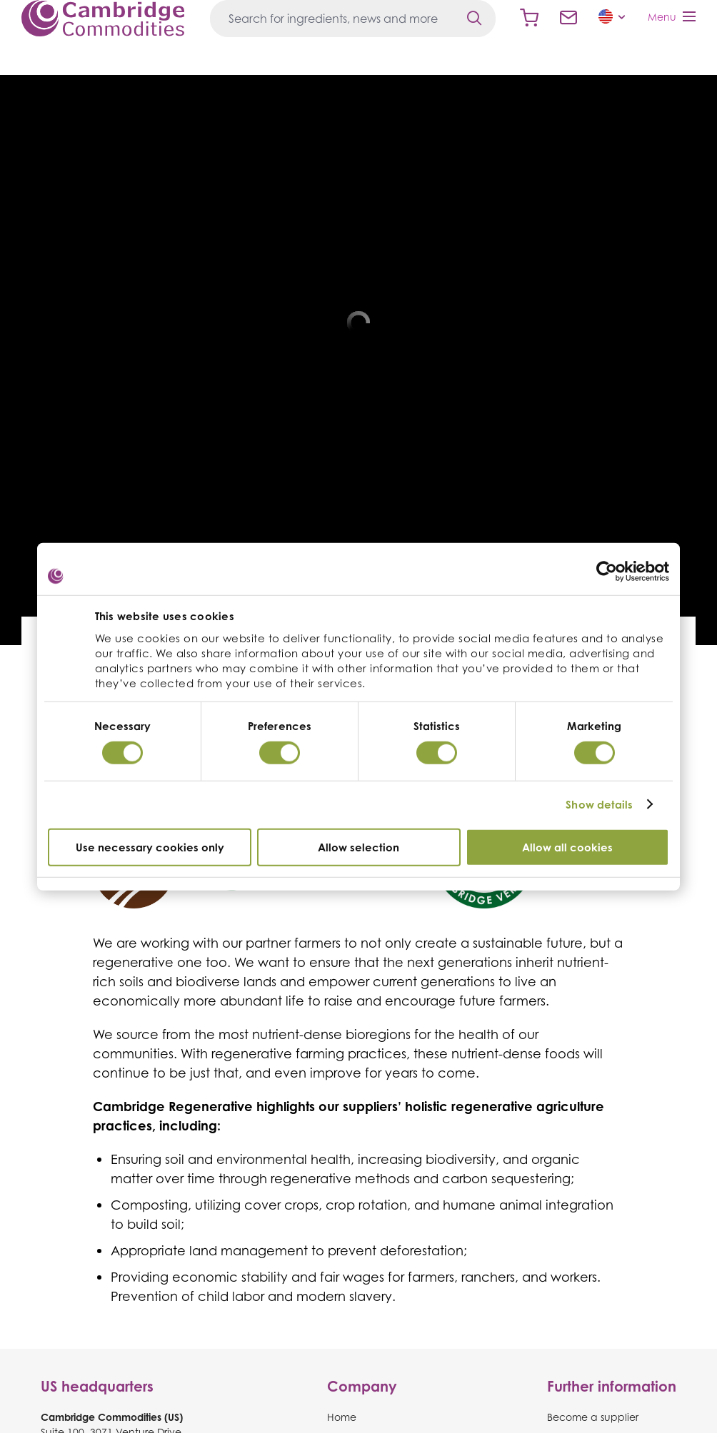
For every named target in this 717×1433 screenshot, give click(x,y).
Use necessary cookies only (150, 847)
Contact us (568, 18)
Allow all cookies (567, 847)
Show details (599, 804)
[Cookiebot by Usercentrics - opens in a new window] (606, 571)
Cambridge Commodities (102, 18)
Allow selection (358, 847)
